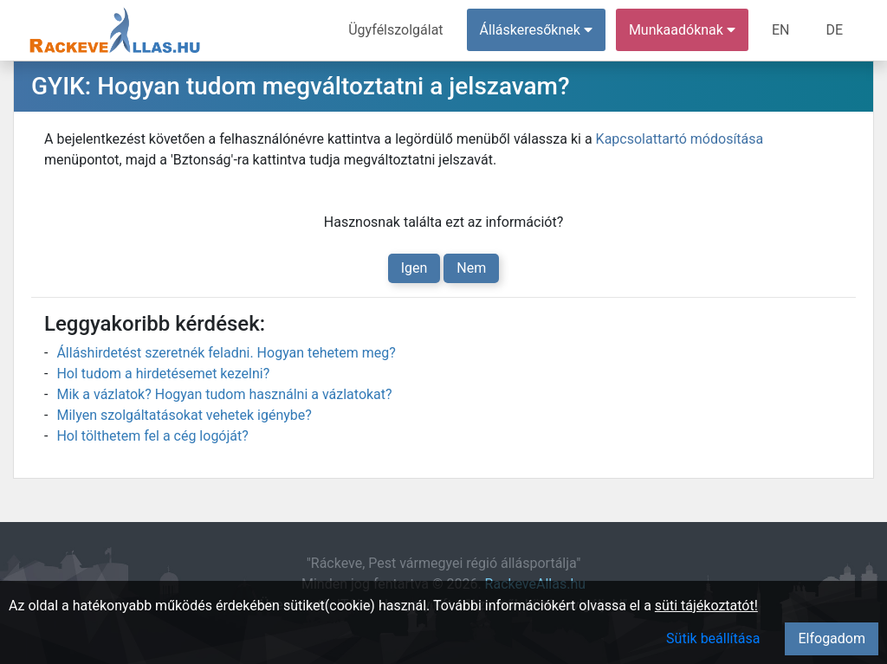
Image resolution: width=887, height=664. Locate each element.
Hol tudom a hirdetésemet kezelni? (162, 373)
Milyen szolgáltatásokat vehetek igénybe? (183, 415)
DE (834, 30)
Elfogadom (831, 638)
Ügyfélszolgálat (395, 30)
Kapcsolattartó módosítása (680, 139)
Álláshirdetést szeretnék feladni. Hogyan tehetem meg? (225, 353)
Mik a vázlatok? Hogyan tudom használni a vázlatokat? (224, 394)
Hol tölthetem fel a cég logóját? (152, 436)
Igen (414, 268)
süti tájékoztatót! (706, 605)
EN (781, 30)
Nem (471, 268)
